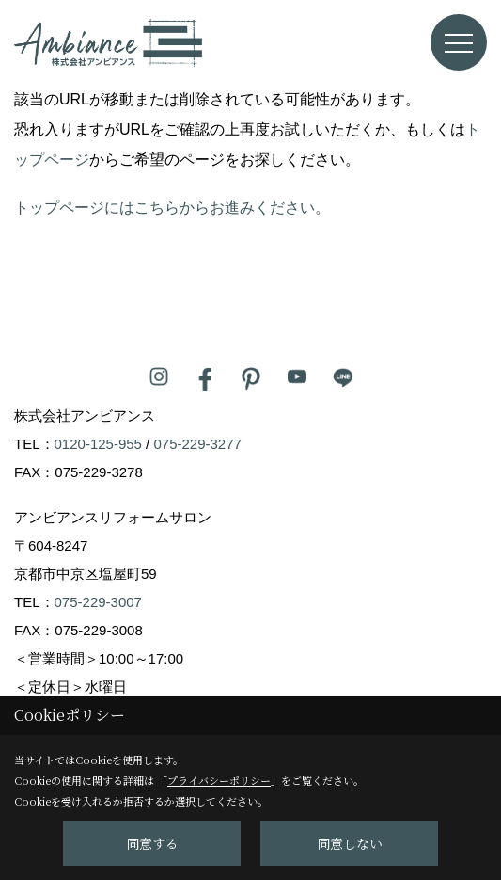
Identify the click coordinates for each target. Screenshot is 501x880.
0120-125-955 (98, 444)
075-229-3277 (197, 444)
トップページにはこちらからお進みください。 (172, 208)
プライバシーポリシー (219, 780)
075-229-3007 (98, 602)
